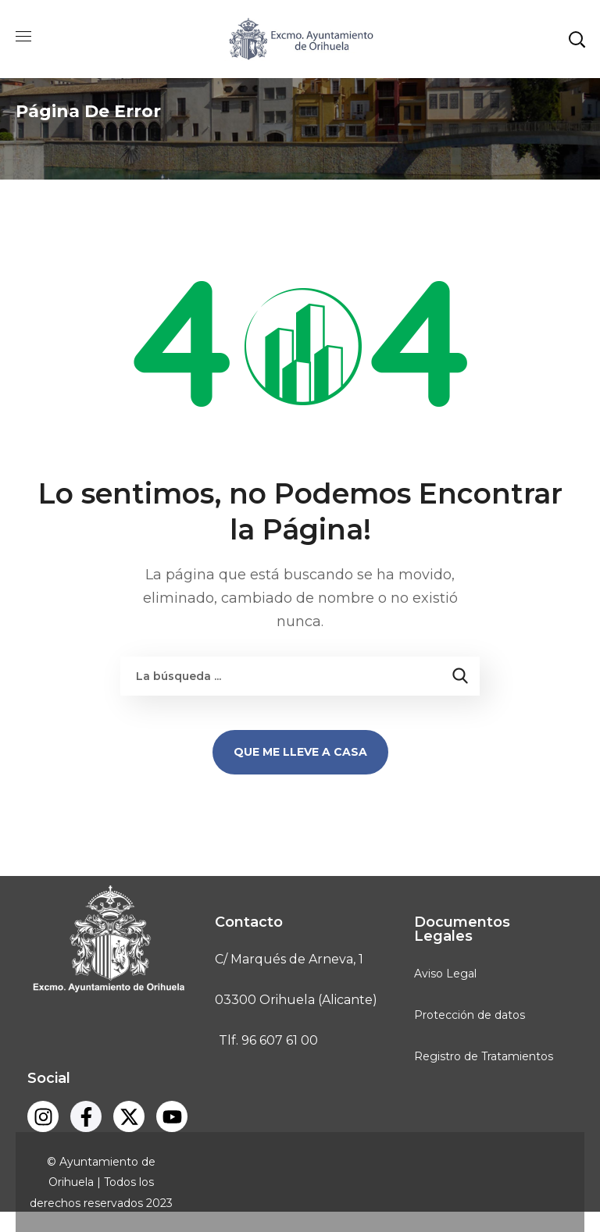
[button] (576, 39)
